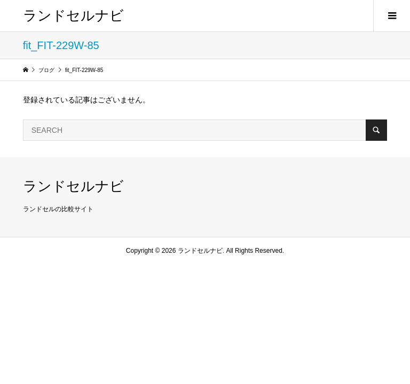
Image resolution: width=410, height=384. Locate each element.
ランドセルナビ (73, 15)
